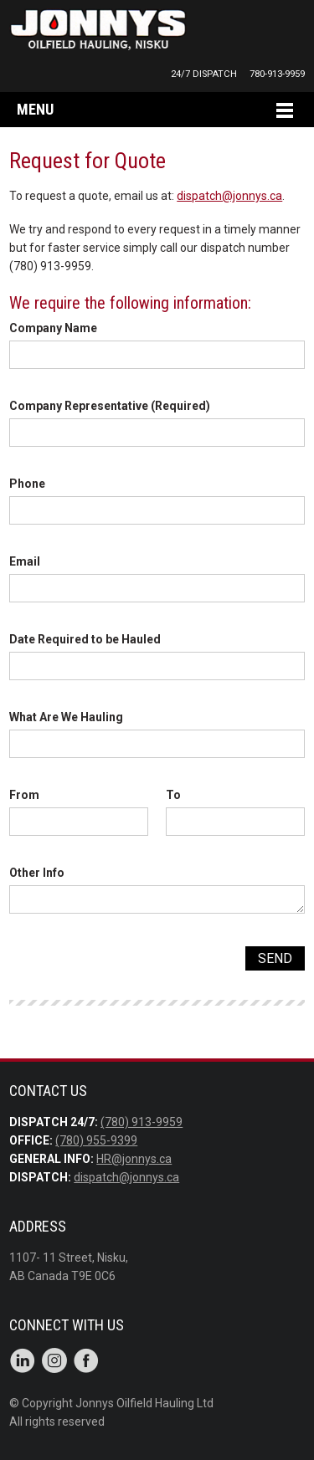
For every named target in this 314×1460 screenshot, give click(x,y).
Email (24, 561)
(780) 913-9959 (141, 1122)
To (173, 795)
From (24, 795)
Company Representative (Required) (109, 405)
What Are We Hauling (66, 717)
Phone (27, 483)
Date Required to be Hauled (85, 639)
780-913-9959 (277, 74)
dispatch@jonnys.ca (229, 195)
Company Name (53, 328)
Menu (35, 109)
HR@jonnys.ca (134, 1158)
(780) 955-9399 (96, 1140)
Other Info (36, 872)
